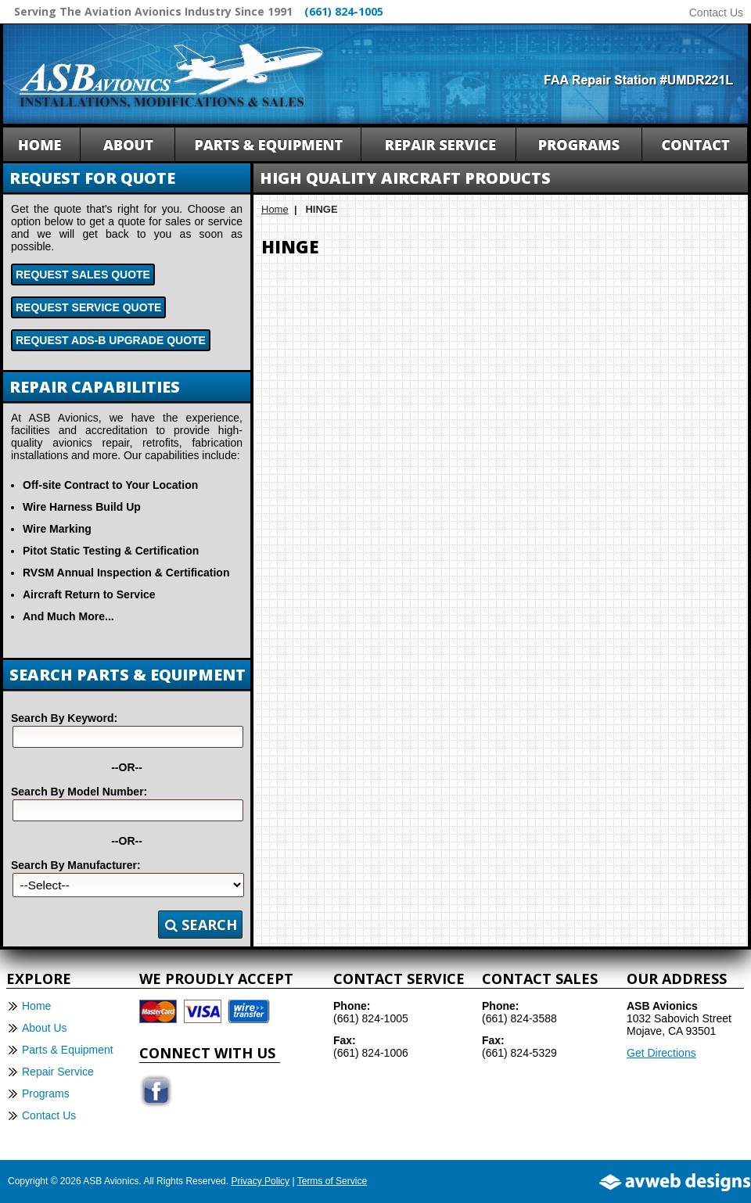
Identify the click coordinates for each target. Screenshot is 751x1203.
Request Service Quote (88, 307)
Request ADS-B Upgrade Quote (111, 340)
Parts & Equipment (67, 1049)
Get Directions (661, 1053)
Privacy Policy (260, 1181)
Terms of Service (332, 1181)
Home (275, 209)
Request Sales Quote (83, 274)
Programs (46, 1093)
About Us (44, 1028)
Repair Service (58, 1071)
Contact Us (716, 12)
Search (201, 924)
